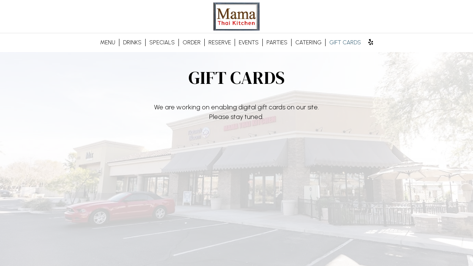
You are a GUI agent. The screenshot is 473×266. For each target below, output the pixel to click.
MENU (107, 42)
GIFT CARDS (345, 42)
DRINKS (132, 42)
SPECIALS (162, 42)
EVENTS (249, 42)
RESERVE (219, 42)
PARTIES (276, 42)
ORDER (192, 42)
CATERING (308, 42)
